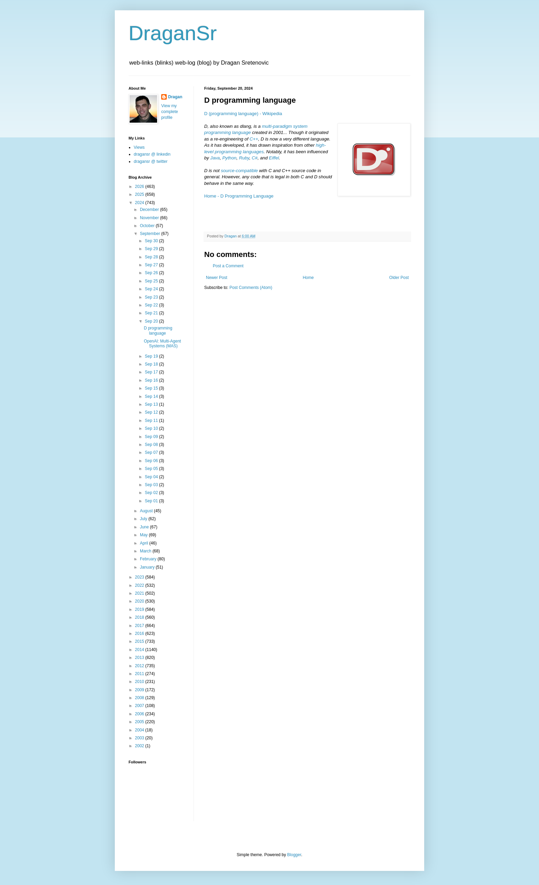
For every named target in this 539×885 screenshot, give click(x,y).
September (150, 233)
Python (229, 157)
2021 (140, 593)
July (144, 518)
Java (215, 157)
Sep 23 (152, 297)
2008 (140, 697)
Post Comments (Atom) (250, 287)
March (146, 551)
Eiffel (274, 157)
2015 (140, 641)
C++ (254, 139)
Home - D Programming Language (239, 196)
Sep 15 (152, 388)
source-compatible (239, 170)
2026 (140, 186)
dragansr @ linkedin (152, 154)
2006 (140, 714)
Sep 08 (152, 444)
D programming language (158, 330)
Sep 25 (152, 281)
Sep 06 (152, 460)
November (150, 217)
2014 (140, 649)
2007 (140, 705)
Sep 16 (152, 380)
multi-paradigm (277, 126)
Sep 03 (152, 484)
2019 (140, 609)
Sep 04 (152, 476)
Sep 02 (152, 492)
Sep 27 (152, 264)
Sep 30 (152, 240)
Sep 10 (152, 428)
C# (254, 157)
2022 (140, 585)
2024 (140, 202)
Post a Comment (228, 266)
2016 (140, 633)
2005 (140, 721)
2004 (140, 730)
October (148, 225)
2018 (140, 617)
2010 (140, 681)
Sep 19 (152, 356)
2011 (140, 673)
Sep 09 (152, 436)
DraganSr (173, 33)
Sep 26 (152, 272)
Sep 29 (152, 248)
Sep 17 (152, 372)
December (150, 209)
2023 (140, 577)
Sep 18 (152, 364)
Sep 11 (152, 420)
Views (139, 147)
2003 (140, 738)
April (144, 543)
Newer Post (216, 277)
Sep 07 (152, 452)
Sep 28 (152, 257)
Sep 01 (152, 500)
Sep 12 (152, 412)
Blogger (294, 854)
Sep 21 (152, 313)
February (148, 559)
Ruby (244, 157)
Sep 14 (152, 396)
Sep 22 (152, 305)
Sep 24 (152, 289)
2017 (140, 625)
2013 (140, 657)
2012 (140, 665)
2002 (140, 745)
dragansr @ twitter (150, 161)
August (147, 510)
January (148, 567)
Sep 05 (152, 468)
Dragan (175, 96)
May (144, 535)
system (300, 126)
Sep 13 (152, 404)
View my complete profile (169, 111)
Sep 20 (152, 321)
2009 (140, 689)
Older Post (399, 277)
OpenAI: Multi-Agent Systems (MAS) (162, 343)
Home (308, 277)
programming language (227, 132)
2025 (140, 194)
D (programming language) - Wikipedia (243, 113)
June (145, 527)
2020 (140, 601)
